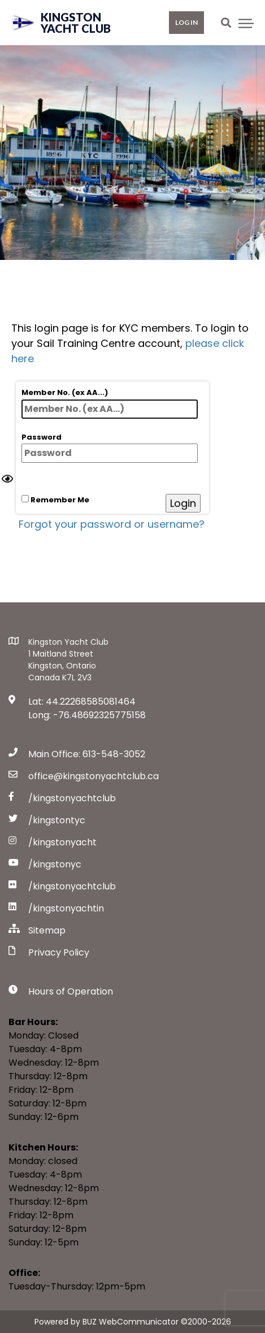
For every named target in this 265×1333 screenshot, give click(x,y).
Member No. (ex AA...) (109, 403)
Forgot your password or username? (112, 524)
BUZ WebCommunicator (130, 1321)
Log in (186, 22)
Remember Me (55, 499)
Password (109, 447)
